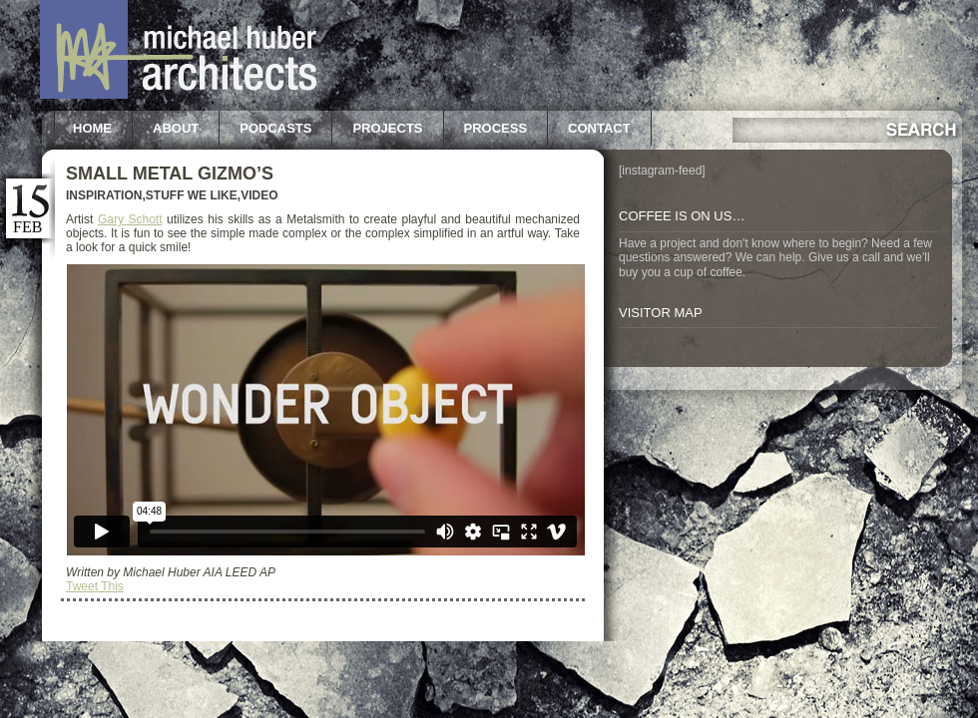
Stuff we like (192, 195)
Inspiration (104, 195)
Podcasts (275, 128)
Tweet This (95, 586)
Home (92, 128)
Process (496, 128)
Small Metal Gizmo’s (169, 173)
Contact (599, 128)
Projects (387, 128)
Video (259, 195)
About (176, 128)
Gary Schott (130, 219)
